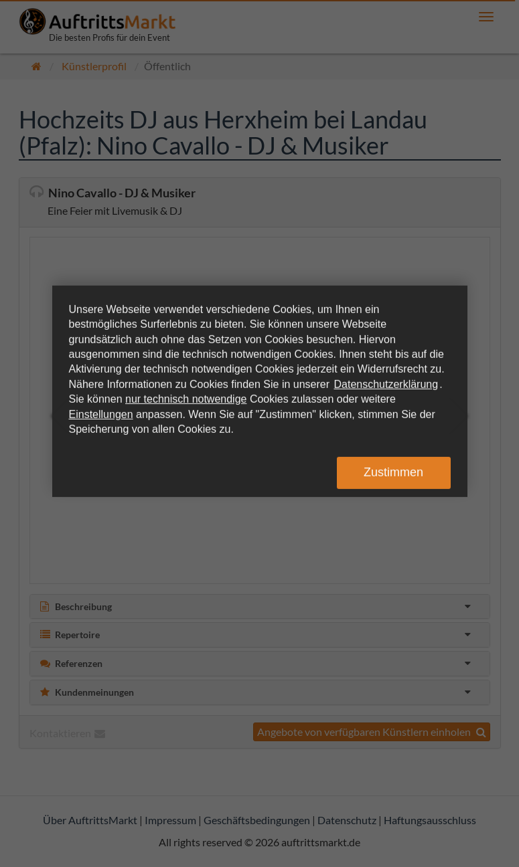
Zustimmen (393, 472)
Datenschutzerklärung (386, 384)
